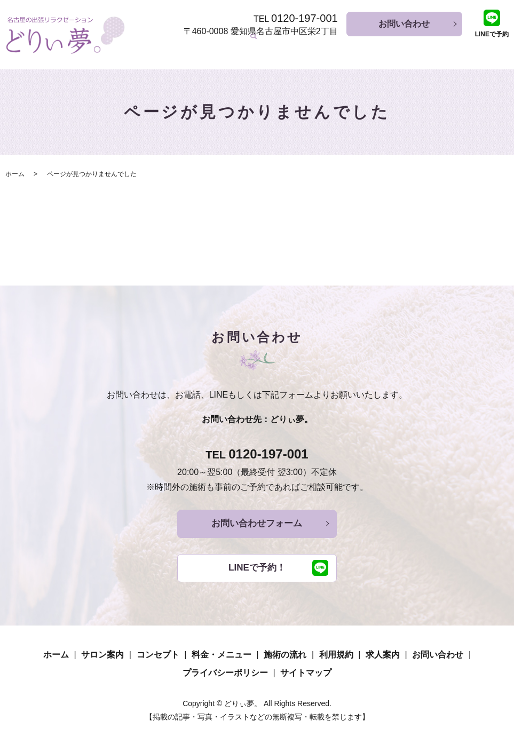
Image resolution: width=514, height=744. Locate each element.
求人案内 (471, 47)
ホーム (168, 47)
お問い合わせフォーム (257, 521)
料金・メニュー (322, 47)
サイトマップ (305, 672)
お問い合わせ (404, 23)
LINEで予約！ (257, 566)
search (501, 49)
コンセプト (262, 47)
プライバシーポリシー (225, 672)
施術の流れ (381, 47)
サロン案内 (210, 47)
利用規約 (429, 47)
